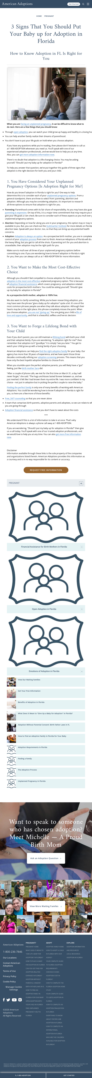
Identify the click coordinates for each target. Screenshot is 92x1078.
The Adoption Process (27, 770)
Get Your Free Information (29, 691)
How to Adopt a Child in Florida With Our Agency (55, 954)
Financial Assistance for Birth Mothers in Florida (52, 547)
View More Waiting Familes (46, 906)
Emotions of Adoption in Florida (56, 671)
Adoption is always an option (29, 236)
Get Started (74, 4)
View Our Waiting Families (29, 679)
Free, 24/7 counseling (15, 398)
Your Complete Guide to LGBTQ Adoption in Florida (54, 997)
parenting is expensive (16, 212)
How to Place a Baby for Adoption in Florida (35, 963)
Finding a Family (25, 758)
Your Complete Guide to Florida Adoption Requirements (54, 965)
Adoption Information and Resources (76, 948)
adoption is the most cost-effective (23, 281)
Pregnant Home (32, 947)
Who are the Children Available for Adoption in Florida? (55, 1041)
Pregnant (49, 16)
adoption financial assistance (23, 284)
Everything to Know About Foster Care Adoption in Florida (54, 1019)
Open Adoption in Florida (57, 609)
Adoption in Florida (75, 957)
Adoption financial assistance (19, 410)
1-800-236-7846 (12, 951)
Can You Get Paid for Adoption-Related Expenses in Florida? (34, 972)
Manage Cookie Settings (14, 988)
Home (39, 16)
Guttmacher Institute (56, 226)
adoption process (28, 239)
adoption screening (47, 357)
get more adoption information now (37, 154)
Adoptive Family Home (55, 947)
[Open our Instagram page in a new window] (20, 999)
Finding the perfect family (19, 387)
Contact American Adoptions (11, 964)
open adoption (21, 132)
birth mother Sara (30, 368)
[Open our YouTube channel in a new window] (14, 999)
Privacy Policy (9, 976)
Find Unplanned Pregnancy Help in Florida (33, 1012)
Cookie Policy (9, 981)
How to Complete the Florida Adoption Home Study (55, 986)
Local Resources (73, 954)
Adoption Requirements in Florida (32, 747)
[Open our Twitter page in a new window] (8, 999)
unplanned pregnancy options (61, 195)
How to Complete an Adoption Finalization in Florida (55, 1008)
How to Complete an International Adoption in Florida (54, 1030)
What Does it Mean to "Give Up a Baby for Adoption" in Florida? (45, 713)
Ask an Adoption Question (46, 858)
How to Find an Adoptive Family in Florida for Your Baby (42, 736)
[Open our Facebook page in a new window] (4, 999)
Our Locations (10, 957)
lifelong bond (59, 337)
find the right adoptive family (53, 351)
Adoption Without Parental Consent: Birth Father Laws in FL (44, 725)
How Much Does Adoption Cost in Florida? (53, 975)
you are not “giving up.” (39, 312)
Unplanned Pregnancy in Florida (31, 781)
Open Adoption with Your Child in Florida (34, 1003)
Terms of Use (9, 971)
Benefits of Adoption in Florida (31, 702)
